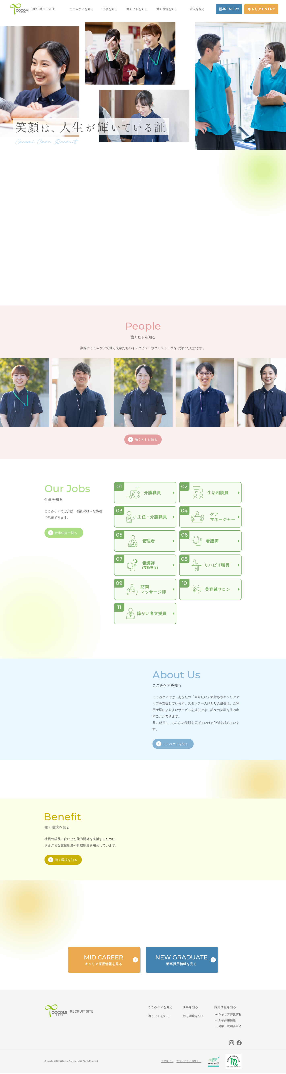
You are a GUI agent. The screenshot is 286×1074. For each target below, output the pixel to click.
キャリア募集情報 (230, 1014)
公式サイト (167, 1061)
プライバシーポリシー (188, 1061)
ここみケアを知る (160, 1007)
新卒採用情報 (227, 1020)
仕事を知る (190, 1007)
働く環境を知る (166, 9)
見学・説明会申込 (230, 1026)
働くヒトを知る (159, 1016)
